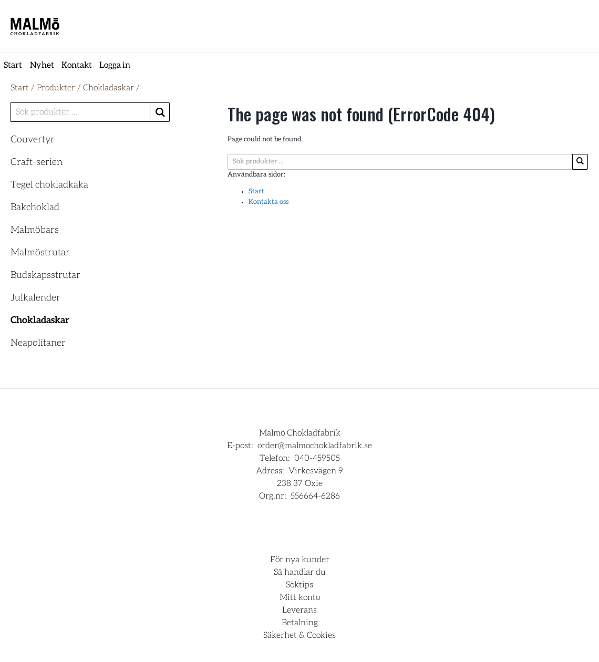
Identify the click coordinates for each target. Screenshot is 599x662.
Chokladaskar (108, 88)
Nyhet (42, 65)
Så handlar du (300, 572)
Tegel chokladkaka (49, 185)
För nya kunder (299, 559)
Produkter (56, 88)
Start (13, 65)
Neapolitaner (38, 343)
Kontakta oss (268, 202)
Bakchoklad (35, 207)
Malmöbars (35, 230)
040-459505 (317, 458)
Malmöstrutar (40, 252)
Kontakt (76, 65)
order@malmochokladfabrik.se (314, 445)
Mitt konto (300, 597)
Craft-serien (37, 162)
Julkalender (35, 298)
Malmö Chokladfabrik (299, 433)
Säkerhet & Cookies (299, 635)
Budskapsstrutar (45, 275)
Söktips (299, 585)
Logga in (114, 65)
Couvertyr (33, 139)
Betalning (300, 622)
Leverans (299, 610)
